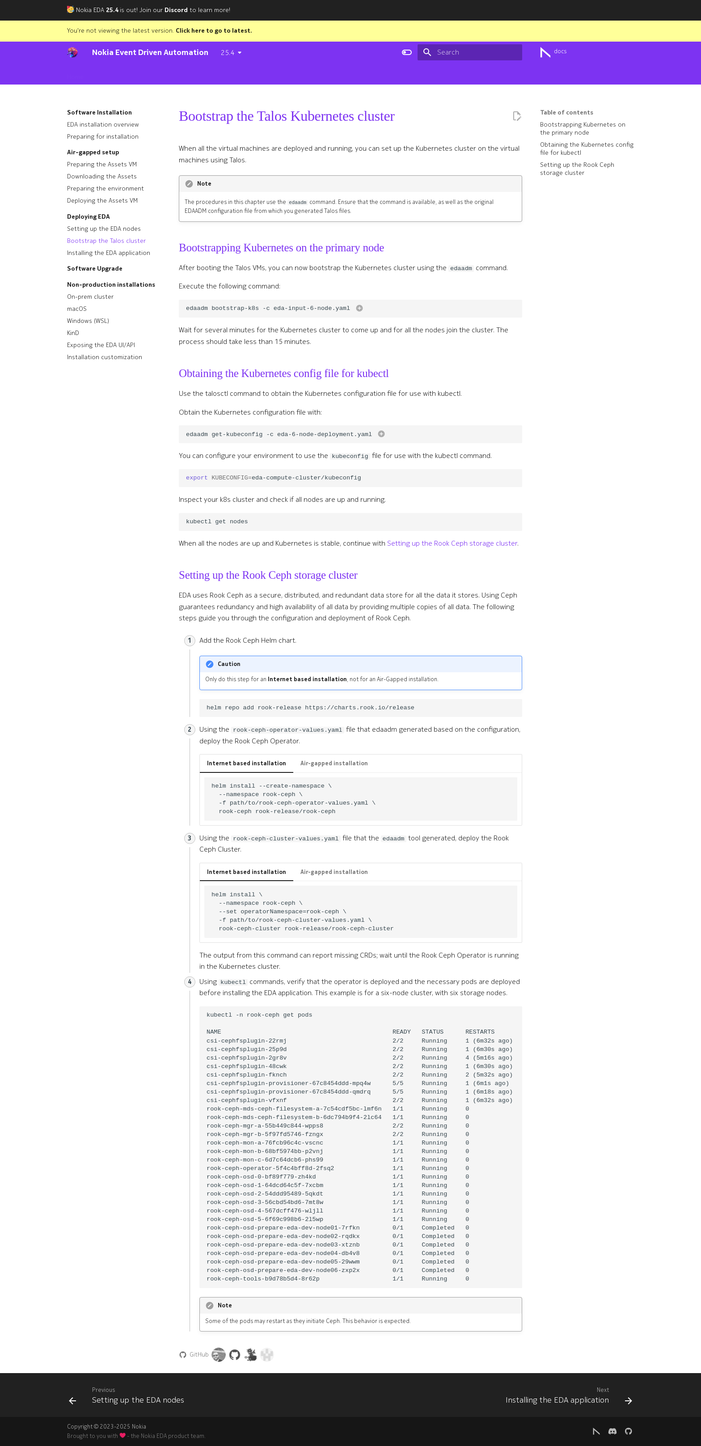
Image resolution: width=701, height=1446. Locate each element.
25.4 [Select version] (227, 53)
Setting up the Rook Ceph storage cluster (452, 543)
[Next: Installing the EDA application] (566, 1398)
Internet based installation (246, 763)
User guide (236, 74)
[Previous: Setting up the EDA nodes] (129, 1398)
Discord (176, 10)
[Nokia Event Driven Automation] (72, 52)
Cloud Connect (308, 74)
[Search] (470, 52)
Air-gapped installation (334, 763)
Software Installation (180, 74)
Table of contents (566, 113)
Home (75, 74)
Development (359, 74)
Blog (395, 74)
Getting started (116, 74)
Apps (269, 74)
